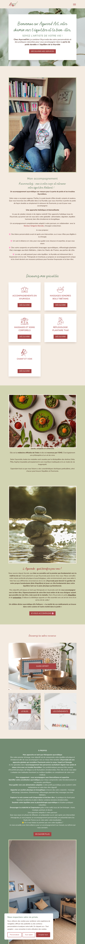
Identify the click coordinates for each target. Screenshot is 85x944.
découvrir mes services (42, 51)
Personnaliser (14, 935)
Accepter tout (43, 935)
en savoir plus (42, 834)
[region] (28, 926)
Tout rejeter (29, 935)
